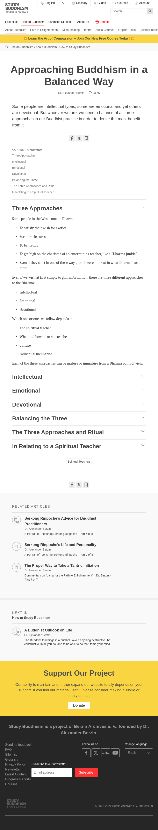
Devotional (19, 173)
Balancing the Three (25, 180)
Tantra (88, 30)
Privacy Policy (15, 764)
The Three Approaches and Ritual (33, 186)
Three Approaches (24, 155)
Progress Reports (18, 779)
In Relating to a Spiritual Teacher (33, 192)
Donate (102, 21)
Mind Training (71, 30)
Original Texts (127, 30)
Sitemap (11, 754)
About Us (83, 21)
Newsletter (13, 769)
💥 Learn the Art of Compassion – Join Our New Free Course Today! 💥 (79, 38)
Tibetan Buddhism (32, 21)
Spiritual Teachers (78, 461)
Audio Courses (104, 30)
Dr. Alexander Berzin (71, 93)
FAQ (8, 749)
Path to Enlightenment (44, 30)
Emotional (18, 167)
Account (142, 3)
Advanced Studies (59, 21)
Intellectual (19, 161)
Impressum (146, 806)
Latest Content (16, 774)
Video (100, 3)
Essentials (11, 21)
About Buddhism (15, 30)
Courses (120, 3)
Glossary (79, 3)
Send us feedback (18, 744)
